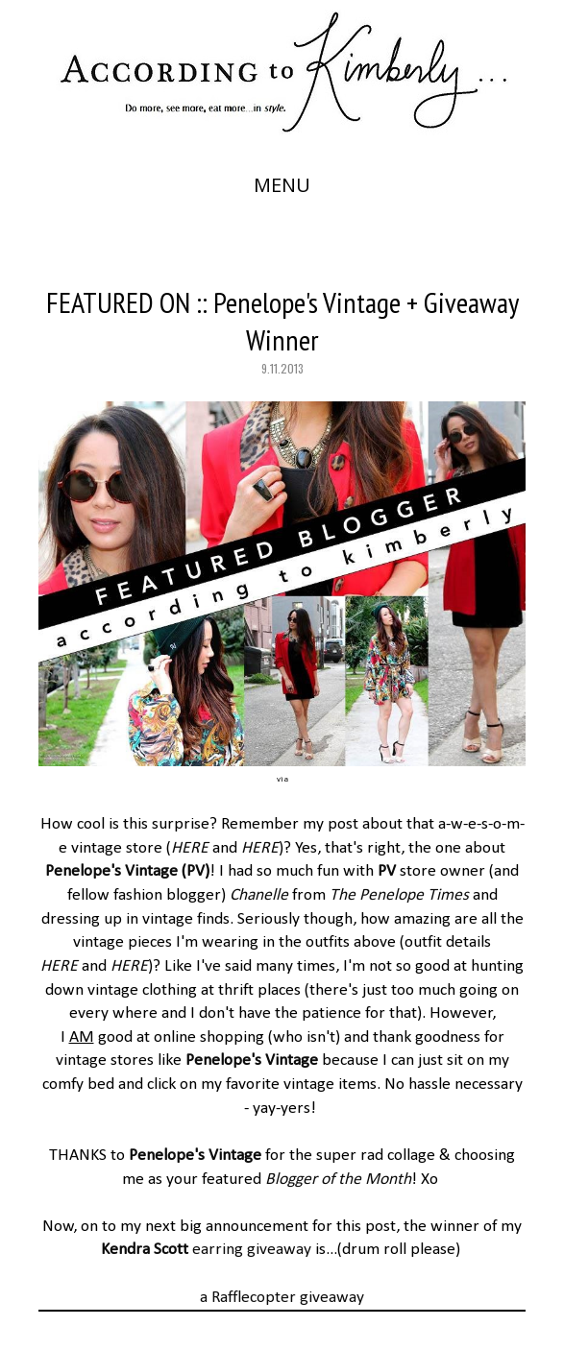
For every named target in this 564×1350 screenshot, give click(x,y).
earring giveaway (206, 1250)
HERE (189, 848)
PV (195, 871)
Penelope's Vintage (111, 871)
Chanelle (259, 895)
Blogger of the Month (338, 1179)
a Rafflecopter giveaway (282, 1298)
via (282, 779)
